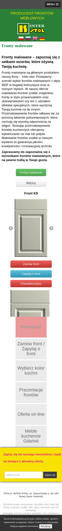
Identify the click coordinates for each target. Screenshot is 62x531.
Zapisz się (50, 475)
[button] (52, 4)
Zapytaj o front (31, 274)
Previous (11, 228)
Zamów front (31, 264)
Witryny (31, 183)
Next (51, 228)
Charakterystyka (31, 283)
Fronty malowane (31, 172)
